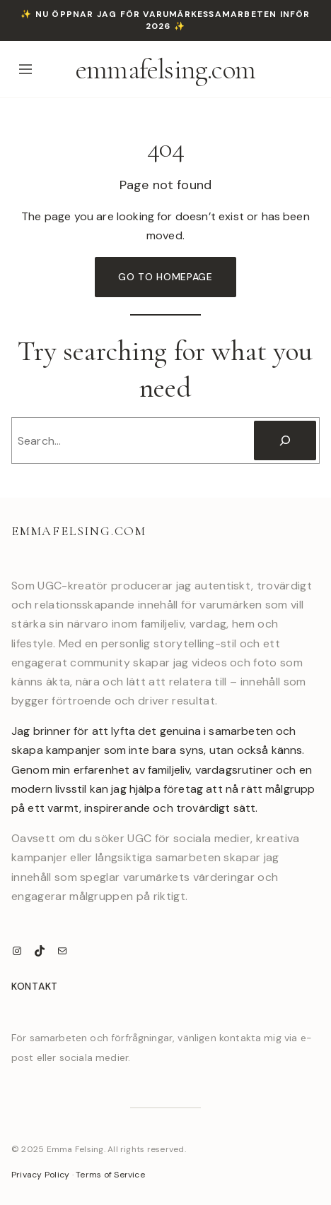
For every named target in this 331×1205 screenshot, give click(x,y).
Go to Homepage (165, 276)
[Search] (285, 440)
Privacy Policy (40, 1174)
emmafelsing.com (165, 69)
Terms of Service (110, 1174)
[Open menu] (25, 69)
